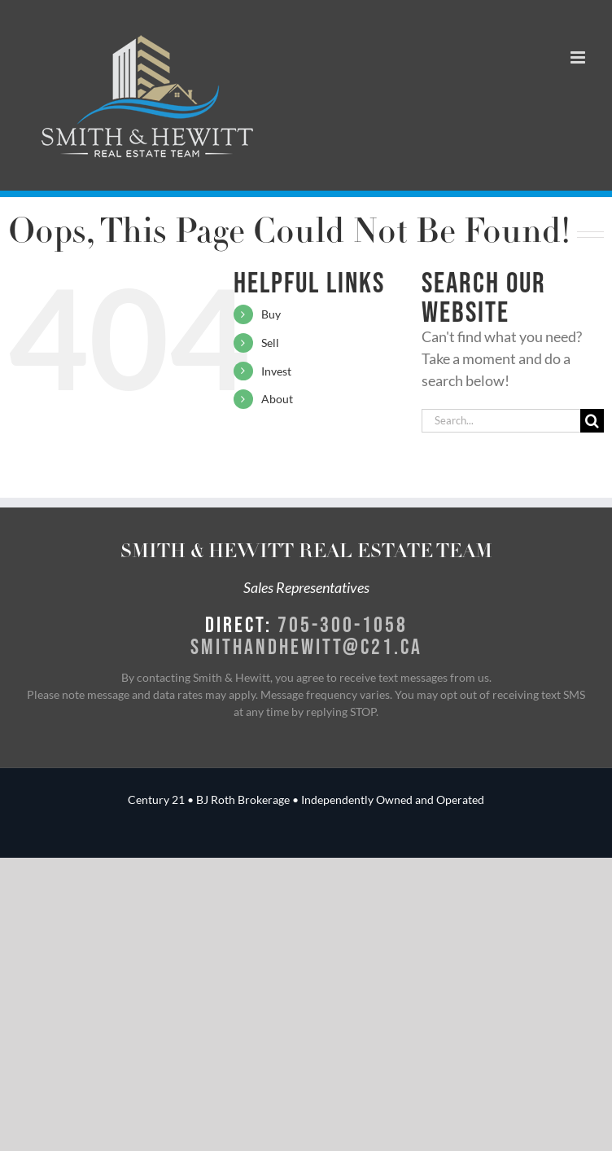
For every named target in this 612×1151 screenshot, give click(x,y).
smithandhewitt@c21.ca (306, 646)
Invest (276, 371)
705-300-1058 (343, 624)
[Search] (592, 421)
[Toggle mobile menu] (579, 57)
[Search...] (501, 421)
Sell (270, 342)
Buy (271, 314)
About (277, 399)
